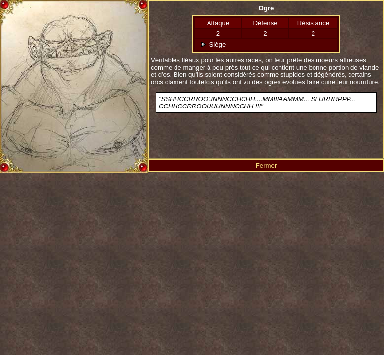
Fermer (266, 165)
